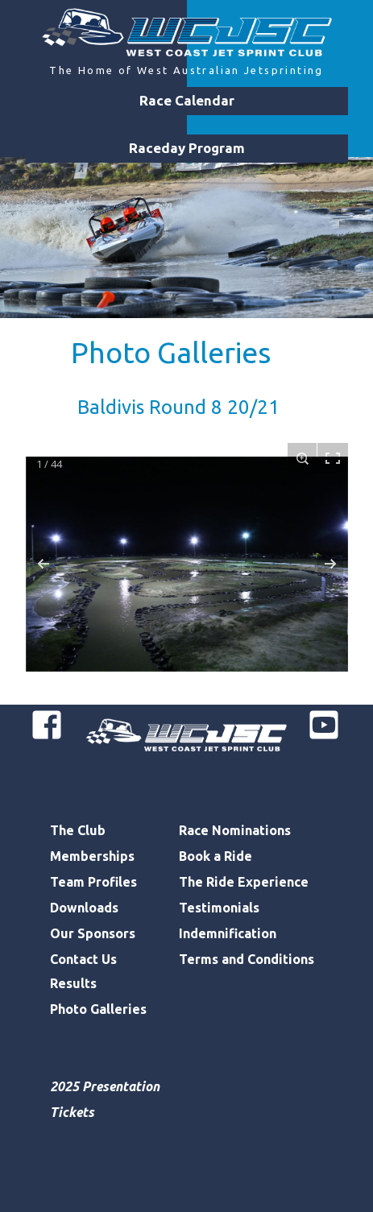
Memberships (92, 856)
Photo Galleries (171, 352)
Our (63, 933)
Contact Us (83, 959)
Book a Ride (215, 856)
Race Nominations (235, 830)
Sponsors (106, 933)
